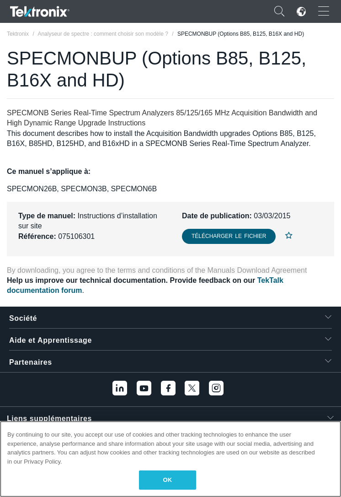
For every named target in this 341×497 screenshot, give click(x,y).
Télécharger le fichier (229, 236)
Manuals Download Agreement (257, 270)
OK (167, 479)
